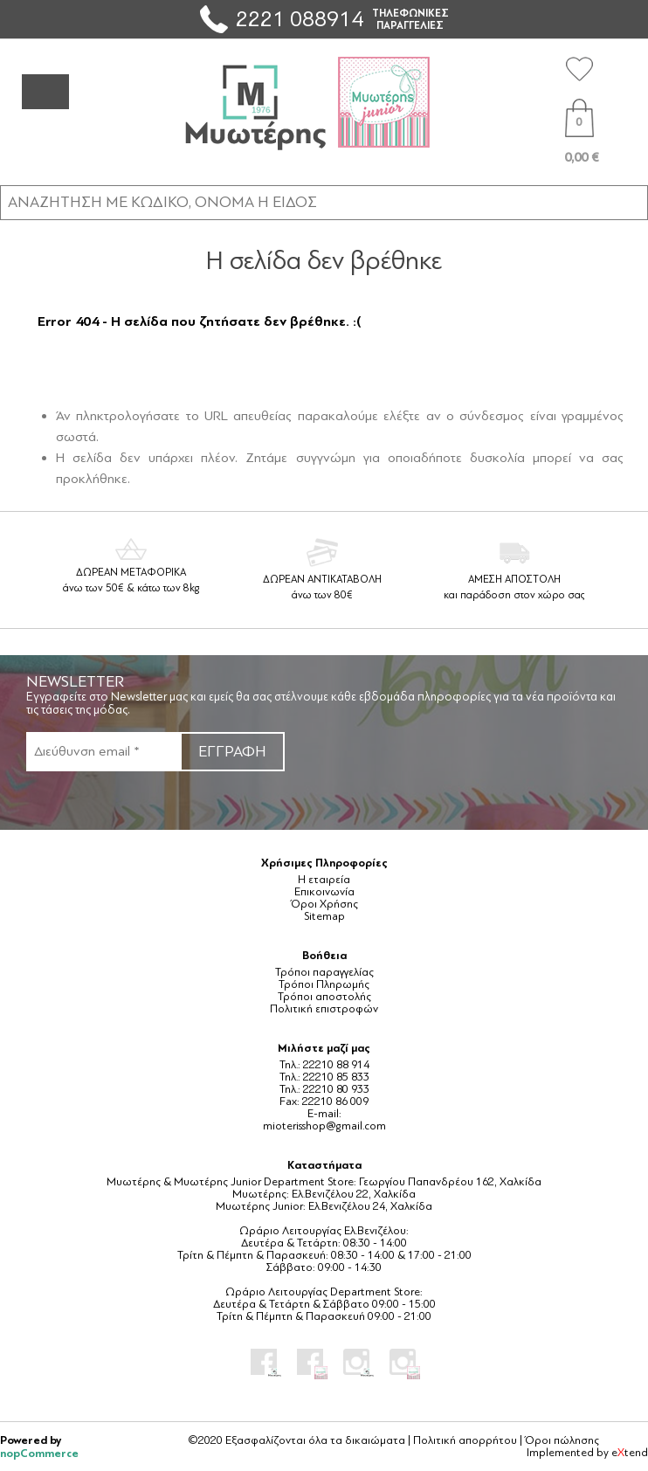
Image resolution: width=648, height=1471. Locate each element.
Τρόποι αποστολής (324, 997)
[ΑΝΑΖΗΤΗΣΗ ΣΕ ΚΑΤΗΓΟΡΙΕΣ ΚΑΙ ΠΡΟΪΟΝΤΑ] (324, 202)
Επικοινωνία (324, 892)
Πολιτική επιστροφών (324, 1009)
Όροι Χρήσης (324, 904)
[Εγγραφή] (103, 751)
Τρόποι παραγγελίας (324, 972)
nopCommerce (39, 1453)
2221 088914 (299, 18)
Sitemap (324, 916)
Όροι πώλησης (562, 1440)
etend (629, 1453)
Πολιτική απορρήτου (465, 1440)
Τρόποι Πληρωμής (324, 984)
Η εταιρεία (324, 880)
